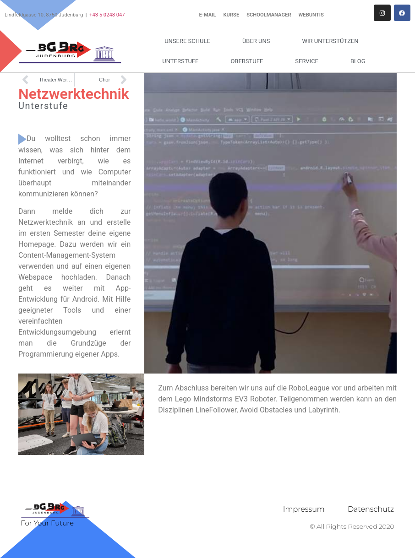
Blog (358, 61)
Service (309, 61)
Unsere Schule (189, 41)
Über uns (258, 41)
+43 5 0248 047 (107, 15)
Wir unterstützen (332, 41)
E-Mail (207, 15)
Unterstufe (182, 61)
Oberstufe (249, 61)
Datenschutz (371, 509)
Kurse (232, 15)
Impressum (304, 509)
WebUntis (311, 15)
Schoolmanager (268, 15)
